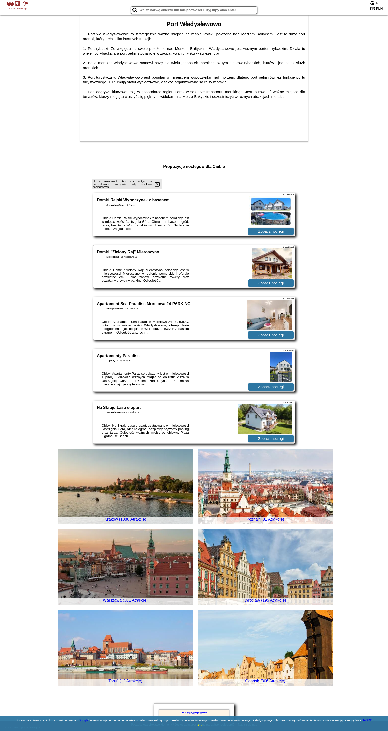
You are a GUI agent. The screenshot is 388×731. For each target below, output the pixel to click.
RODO (367, 720)
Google (83, 720)
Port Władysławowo (194, 713)
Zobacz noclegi (271, 231)
